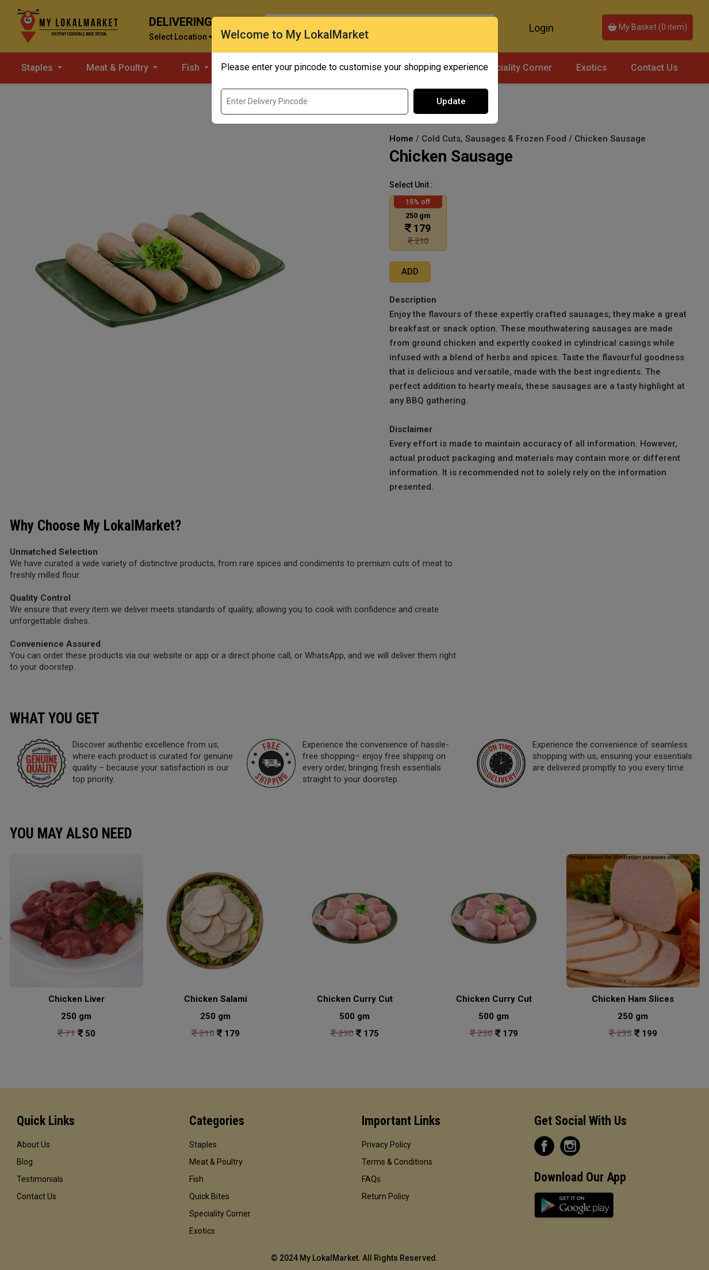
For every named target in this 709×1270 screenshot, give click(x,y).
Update (451, 101)
